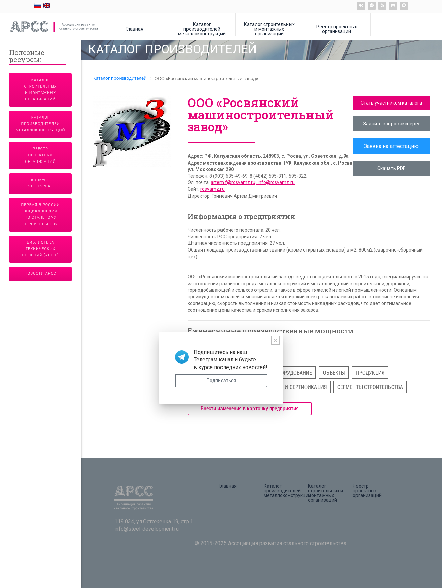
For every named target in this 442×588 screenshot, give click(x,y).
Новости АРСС (40, 273)
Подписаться (221, 380)
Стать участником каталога (391, 103)
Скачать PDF (391, 168)
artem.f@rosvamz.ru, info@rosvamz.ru (253, 182)
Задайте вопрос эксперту (391, 123)
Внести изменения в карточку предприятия (250, 408)
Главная (134, 28)
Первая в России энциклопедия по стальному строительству (40, 214)
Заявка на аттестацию (391, 146)
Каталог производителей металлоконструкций (202, 29)
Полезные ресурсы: (26, 56)
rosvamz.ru (212, 189)
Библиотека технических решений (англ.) (40, 249)
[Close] (275, 340)
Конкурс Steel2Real (40, 183)
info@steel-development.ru (146, 529)
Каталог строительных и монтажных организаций (269, 29)
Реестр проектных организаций (336, 29)
